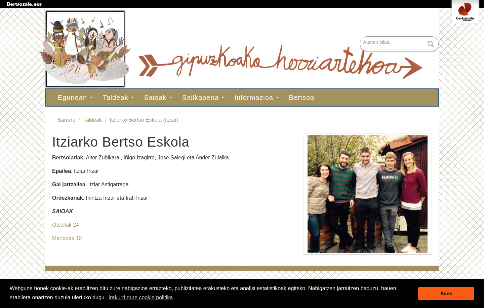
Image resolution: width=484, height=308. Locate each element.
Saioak (158, 97)
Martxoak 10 (67, 238)
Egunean (75, 97)
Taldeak (118, 97)
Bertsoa (301, 97)
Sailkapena (203, 97)
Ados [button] (446, 293)
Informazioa (256, 97)
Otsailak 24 (65, 225)
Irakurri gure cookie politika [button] (141, 297)
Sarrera (66, 120)
